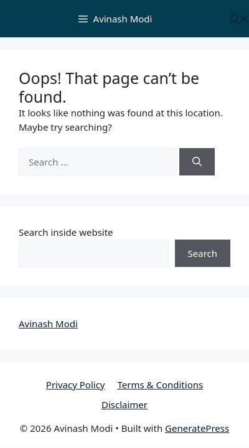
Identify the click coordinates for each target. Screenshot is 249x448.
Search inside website (66, 232)
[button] (239, 19)
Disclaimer (124, 404)
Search (202, 253)
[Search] (197, 162)
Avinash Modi (48, 323)
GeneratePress (197, 428)
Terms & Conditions (161, 384)
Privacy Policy (75, 384)
